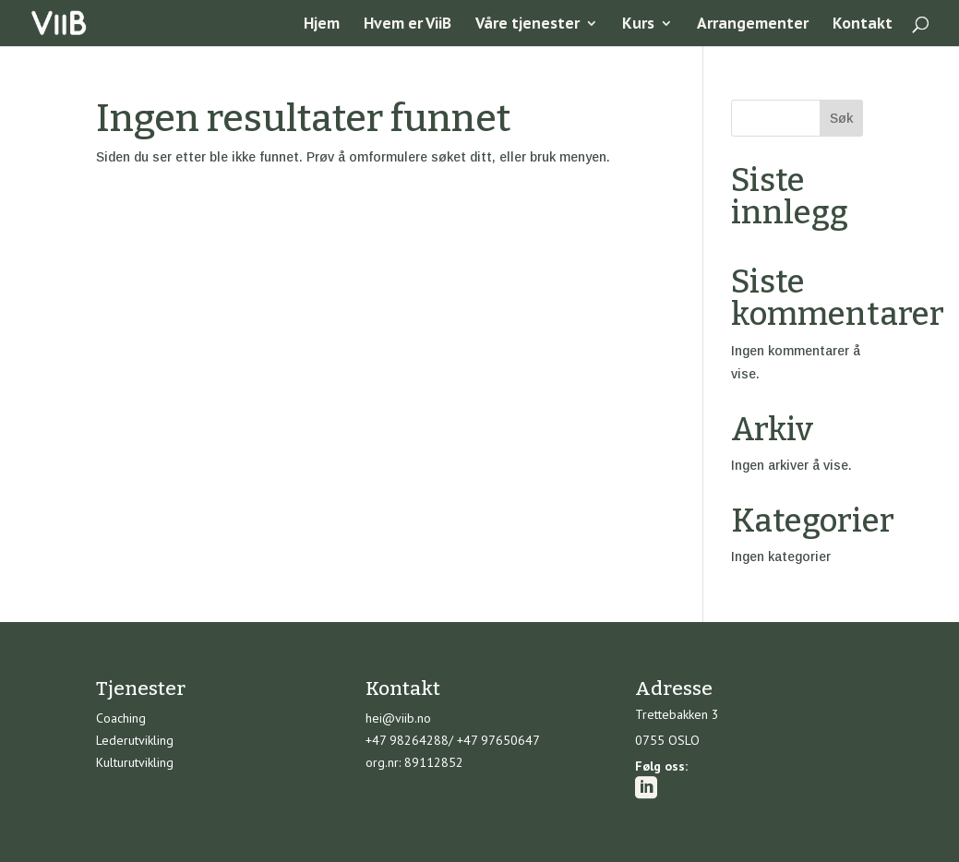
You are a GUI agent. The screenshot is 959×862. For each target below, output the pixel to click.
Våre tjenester (527, 24)
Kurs (638, 24)
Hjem (322, 24)
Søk (841, 118)
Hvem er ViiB (407, 24)
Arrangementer (753, 24)
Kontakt (863, 24)
